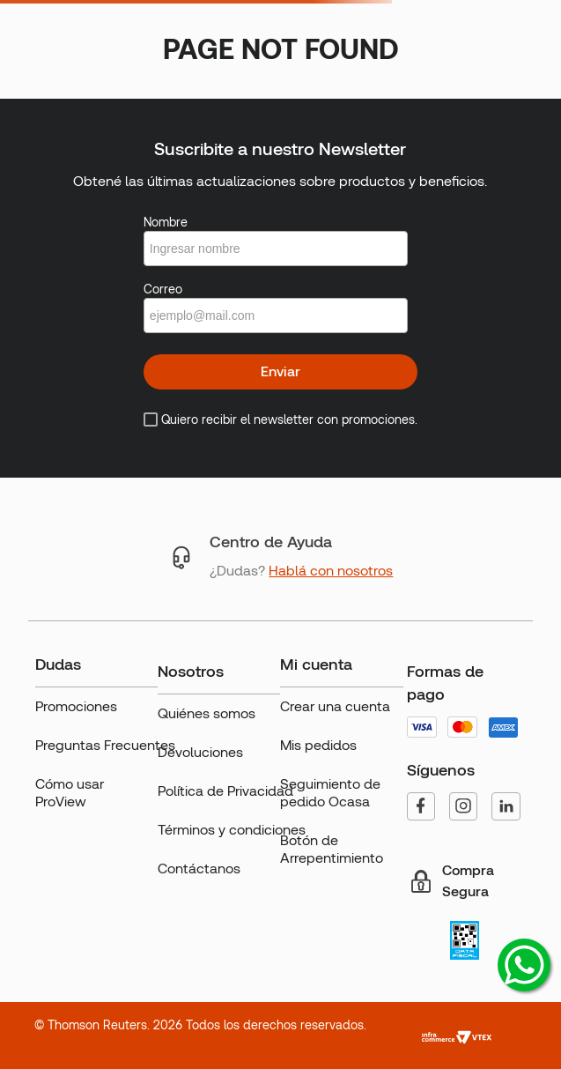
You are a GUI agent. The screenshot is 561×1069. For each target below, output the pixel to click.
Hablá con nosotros (331, 570)
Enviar (280, 371)
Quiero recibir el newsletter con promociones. (289, 419)
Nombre (166, 222)
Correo (163, 289)
